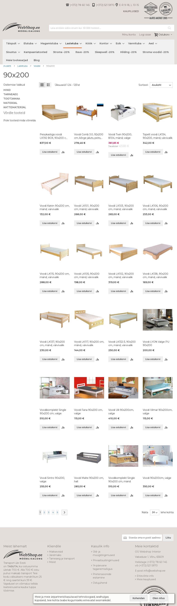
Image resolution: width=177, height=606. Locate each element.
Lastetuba (22, 66)
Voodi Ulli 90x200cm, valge (121, 411)
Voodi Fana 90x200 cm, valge (88, 411)
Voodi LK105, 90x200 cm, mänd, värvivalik (86, 275)
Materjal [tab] (10, 103)
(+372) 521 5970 (105, 5)
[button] (63, 152)
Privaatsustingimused (106, 560)
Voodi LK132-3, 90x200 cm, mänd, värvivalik (122, 343)
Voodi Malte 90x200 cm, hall (89, 479)
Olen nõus (159, 598)
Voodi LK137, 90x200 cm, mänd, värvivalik (52, 343)
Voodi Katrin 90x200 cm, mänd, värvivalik (54, 207)
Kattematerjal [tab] (14, 107)
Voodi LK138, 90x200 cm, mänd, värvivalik (155, 275)
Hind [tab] (7, 90)
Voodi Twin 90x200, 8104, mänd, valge (120, 136)
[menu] (88, 51)
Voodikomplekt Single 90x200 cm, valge (53, 411)
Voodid (37, 66)
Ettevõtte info (145, 575)
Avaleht (7, 66)
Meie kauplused (146, 579)
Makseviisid (56, 551)
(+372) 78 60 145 (80, 5)
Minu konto (129, 34)
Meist (52, 562)
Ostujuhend (100, 582)
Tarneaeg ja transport (62, 558)
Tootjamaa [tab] (11, 98)
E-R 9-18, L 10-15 (129, 5)
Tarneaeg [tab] (10, 94)
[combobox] (111, 28)
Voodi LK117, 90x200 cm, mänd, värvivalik (89, 343)
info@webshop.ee (154, 570)
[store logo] (21, 31)
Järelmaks (55, 555)
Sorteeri (143, 85)
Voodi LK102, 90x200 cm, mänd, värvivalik (121, 275)
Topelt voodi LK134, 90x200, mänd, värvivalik (157, 136)
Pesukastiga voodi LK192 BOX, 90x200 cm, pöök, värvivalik (54, 136)
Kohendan (139, 598)
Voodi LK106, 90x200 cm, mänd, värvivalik (155, 207)
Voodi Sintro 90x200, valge (52, 479)
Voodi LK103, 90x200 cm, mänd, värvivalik (121, 207)
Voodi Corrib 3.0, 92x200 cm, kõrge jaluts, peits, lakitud (88, 136)
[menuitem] (12, 43)
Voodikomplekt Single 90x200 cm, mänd (121, 479)
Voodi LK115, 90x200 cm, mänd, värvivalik (54, 275)
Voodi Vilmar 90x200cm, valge (157, 411)
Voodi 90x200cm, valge (157, 478)
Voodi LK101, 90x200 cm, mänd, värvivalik (86, 207)
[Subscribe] (168, 537)
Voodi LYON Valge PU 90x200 (156, 343)
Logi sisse (145, 34)
